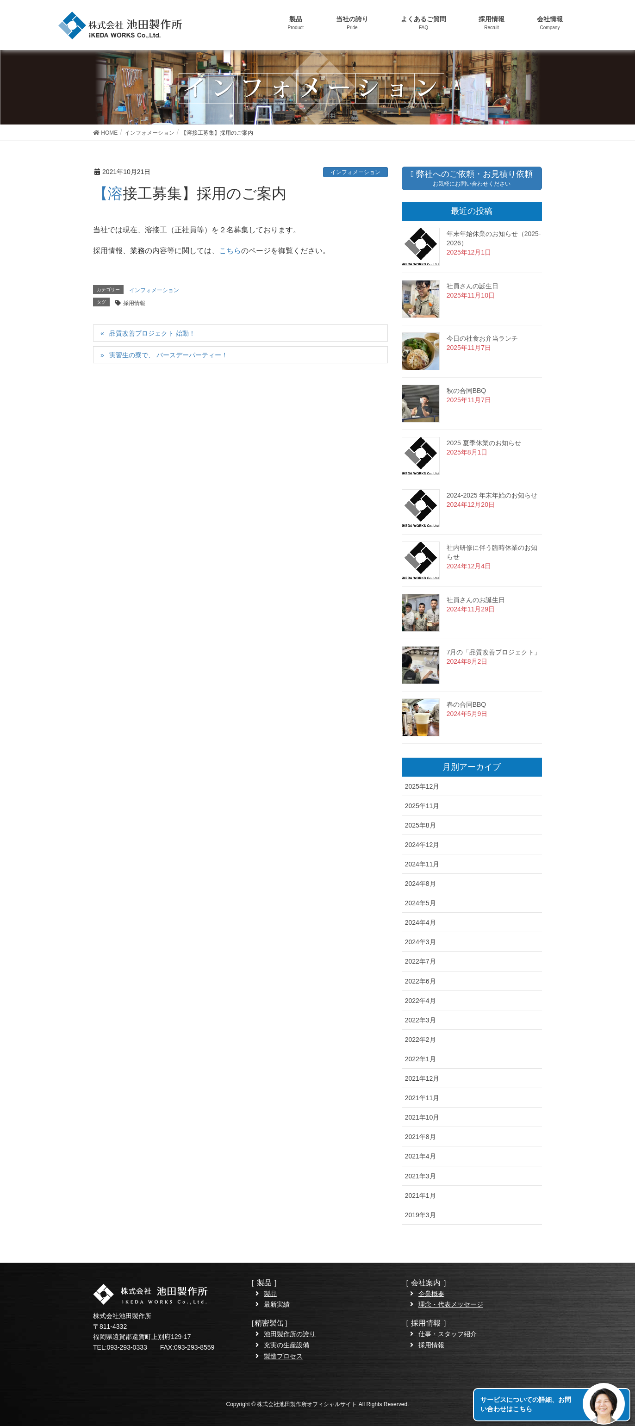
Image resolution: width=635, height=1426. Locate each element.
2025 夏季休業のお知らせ (484, 443)
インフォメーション (355, 172)
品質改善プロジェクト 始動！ (152, 333)
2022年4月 (420, 1000)
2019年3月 (420, 1215)
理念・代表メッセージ (450, 1304)
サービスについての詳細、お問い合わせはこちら (525, 1404)
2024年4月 (420, 922)
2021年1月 (420, 1195)
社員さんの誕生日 (472, 286)
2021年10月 (422, 1117)
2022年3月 (420, 1020)
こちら (230, 251)
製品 (270, 1293)
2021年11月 (422, 1098)
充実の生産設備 (286, 1345)
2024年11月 (422, 864)
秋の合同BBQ (466, 390)
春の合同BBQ (466, 704)
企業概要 (431, 1293)
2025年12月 (422, 786)
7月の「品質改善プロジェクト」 (494, 652)
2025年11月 (422, 806)
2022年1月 (420, 1059)
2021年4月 (420, 1156)
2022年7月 (420, 961)
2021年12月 (422, 1078)
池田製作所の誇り (290, 1334)
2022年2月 (420, 1039)
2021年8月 (420, 1136)
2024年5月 (420, 903)
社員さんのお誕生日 (476, 600)
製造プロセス (283, 1356)
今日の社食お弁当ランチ (482, 338)
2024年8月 (420, 883)
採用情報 (134, 303)
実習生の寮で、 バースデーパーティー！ (168, 355)
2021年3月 (420, 1176)
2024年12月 (422, 844)
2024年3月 (420, 942)
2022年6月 (420, 981)
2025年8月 (420, 825)
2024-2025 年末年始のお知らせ (492, 495)
